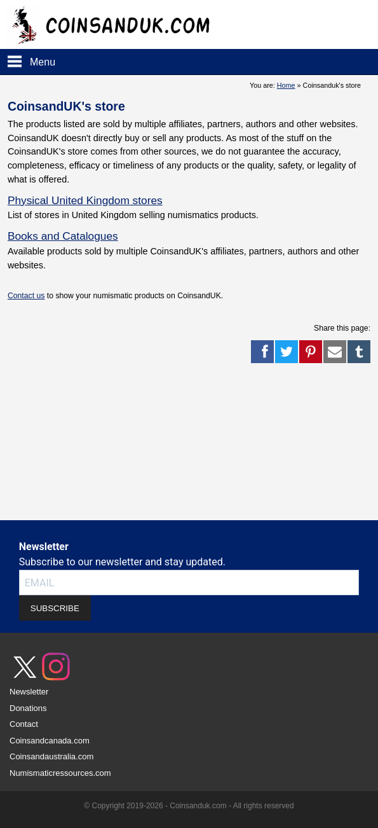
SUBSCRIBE (54, 608)
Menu (42, 62)
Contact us (26, 295)
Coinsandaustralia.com (51, 756)
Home (286, 85)
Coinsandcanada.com (50, 740)
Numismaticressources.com (60, 773)
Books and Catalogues (63, 236)
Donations (28, 708)
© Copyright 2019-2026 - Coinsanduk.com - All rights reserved (189, 805)
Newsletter (29, 691)
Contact (24, 724)
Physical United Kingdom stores (85, 200)
